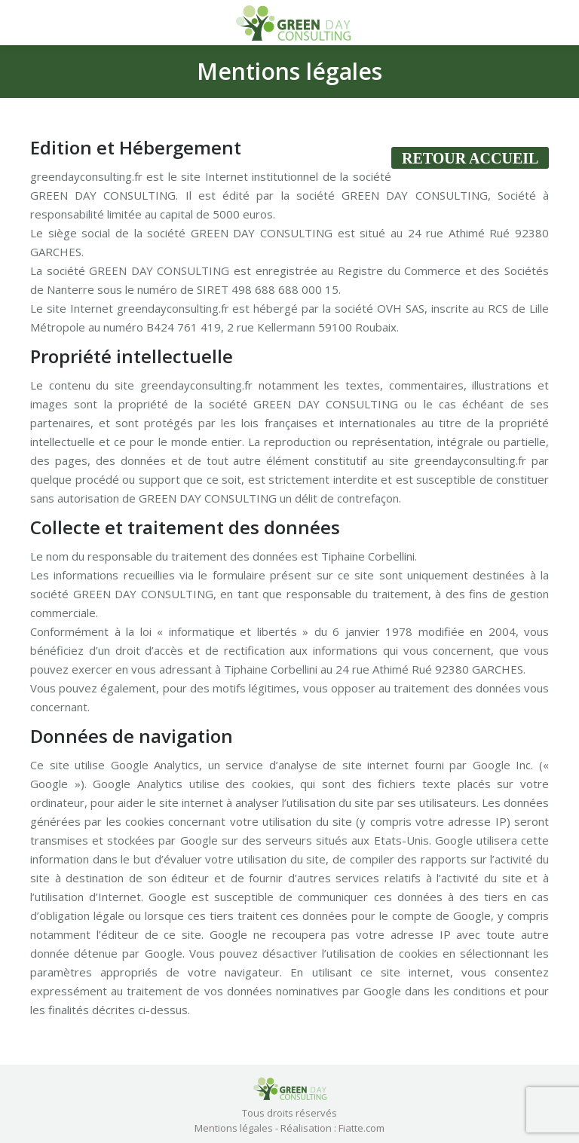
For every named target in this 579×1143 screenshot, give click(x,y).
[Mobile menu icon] (24, 23)
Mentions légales (234, 1128)
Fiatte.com (361, 1128)
